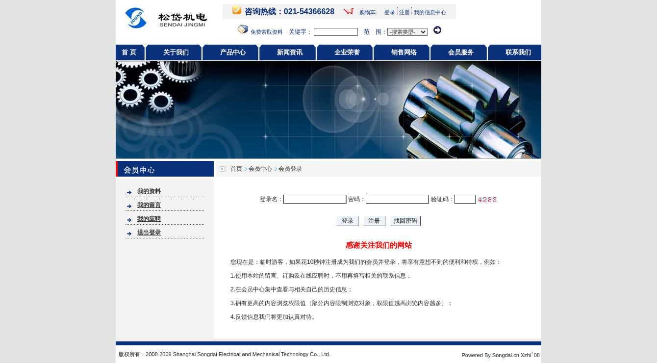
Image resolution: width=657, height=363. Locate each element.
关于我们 (176, 52)
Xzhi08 (530, 355)
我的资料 (149, 191)
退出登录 (149, 232)
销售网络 (404, 52)
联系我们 (518, 52)
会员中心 (260, 168)
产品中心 (233, 52)
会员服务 (461, 52)
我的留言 (149, 205)
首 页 (129, 52)
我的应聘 (149, 218)
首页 (236, 168)
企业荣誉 (347, 52)
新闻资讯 (290, 52)
